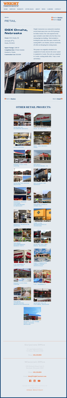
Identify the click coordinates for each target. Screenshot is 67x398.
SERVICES (12, 9)
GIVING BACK (29, 9)
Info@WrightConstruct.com (37, 376)
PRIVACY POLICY (38, 390)
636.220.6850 (37, 355)
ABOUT (37, 9)
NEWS (43, 9)
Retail (59, 19)
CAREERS (50, 9)
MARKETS (20, 9)
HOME (6, 9)
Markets (60, 17)
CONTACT (58, 9)
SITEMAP (29, 390)
